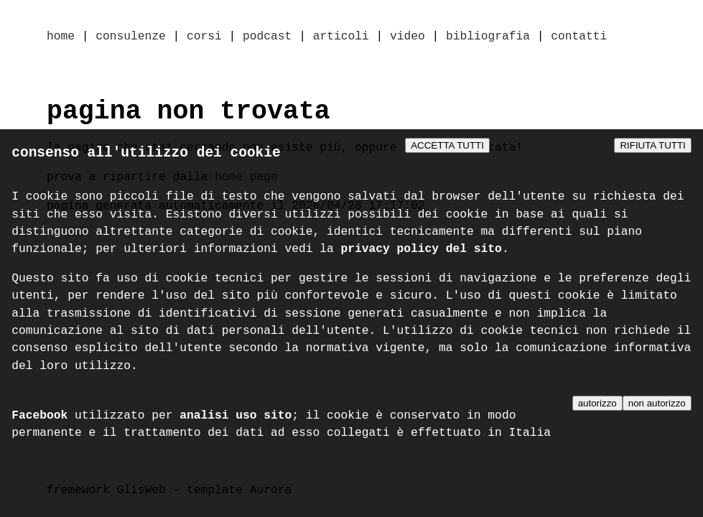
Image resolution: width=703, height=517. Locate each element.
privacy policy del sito (421, 253)
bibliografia (488, 37)
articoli (341, 37)
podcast (267, 37)
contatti (579, 37)
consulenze (131, 37)
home (61, 37)
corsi (204, 37)
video (407, 37)
